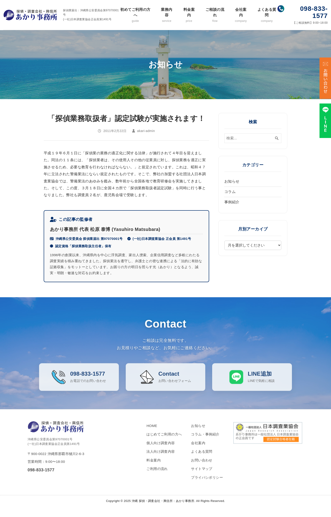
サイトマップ (201, 475)
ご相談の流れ (214, 15)
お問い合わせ (201, 466)
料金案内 (189, 15)
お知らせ (232, 181)
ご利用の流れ (157, 475)
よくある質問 (266, 15)
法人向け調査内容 (160, 457)
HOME (151, 432)
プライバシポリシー (207, 483)
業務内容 (167, 15)
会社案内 (241, 15)
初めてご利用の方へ (135, 15)
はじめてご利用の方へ (164, 440)
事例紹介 (232, 202)
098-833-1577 (314, 12)
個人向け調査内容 (160, 449)
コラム (230, 192)
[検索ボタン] (276, 138)
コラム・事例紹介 (205, 440)
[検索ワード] (252, 138)
